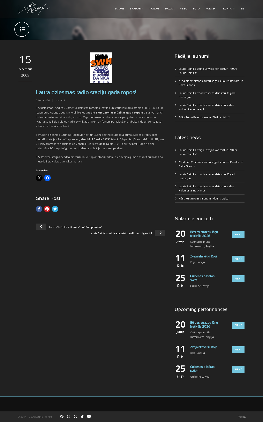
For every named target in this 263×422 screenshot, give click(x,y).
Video (183, 8)
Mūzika (169, 8)
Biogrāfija (136, 8)
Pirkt (238, 234)
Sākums (119, 8)
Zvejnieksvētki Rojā (203, 256)
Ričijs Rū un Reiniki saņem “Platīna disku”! (204, 117)
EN (242, 8)
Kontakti (229, 8)
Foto (196, 8)
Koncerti (211, 8)
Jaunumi (154, 8)
